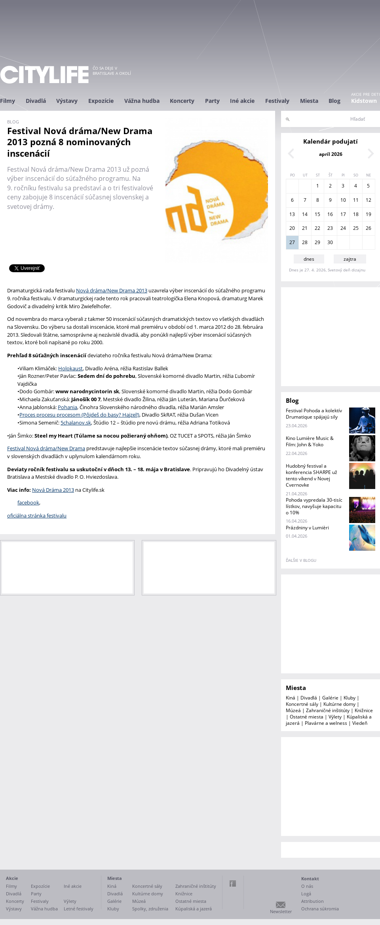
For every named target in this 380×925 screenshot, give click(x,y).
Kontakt (310, 878)
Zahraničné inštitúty (328, 710)
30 (330, 242)
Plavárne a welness (326, 723)
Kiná (290, 697)
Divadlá (36, 100)
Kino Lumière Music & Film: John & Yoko (310, 441)
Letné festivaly (78, 909)
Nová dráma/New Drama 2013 (111, 290)
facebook (28, 502)
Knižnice (364, 710)
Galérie (330, 697)
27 (292, 242)
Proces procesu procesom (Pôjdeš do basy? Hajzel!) (79, 414)
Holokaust (70, 368)
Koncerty (182, 100)
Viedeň (359, 723)
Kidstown (364, 100)
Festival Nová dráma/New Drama (46, 448)
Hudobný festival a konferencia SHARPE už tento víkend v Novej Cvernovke (311, 475)
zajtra (350, 259)
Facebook (232, 883)
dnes (309, 259)
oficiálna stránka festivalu (36, 515)
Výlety (335, 716)
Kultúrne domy (339, 704)
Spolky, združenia (150, 909)
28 (305, 242)
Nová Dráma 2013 (53, 489)
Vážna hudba (142, 100)
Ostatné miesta (306, 716)
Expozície (101, 100)
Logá (306, 894)
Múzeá (293, 710)
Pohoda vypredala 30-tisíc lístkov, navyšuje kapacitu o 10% (314, 506)
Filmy (7, 100)
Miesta (309, 100)
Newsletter (281, 911)
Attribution (312, 901)
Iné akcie (242, 100)
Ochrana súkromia (320, 909)
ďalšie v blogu (301, 560)
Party (212, 100)
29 (317, 242)
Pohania (67, 407)
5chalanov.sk (76, 422)
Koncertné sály (302, 704)
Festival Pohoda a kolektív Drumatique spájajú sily (314, 413)
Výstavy (67, 100)
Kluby (349, 697)
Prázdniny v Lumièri (307, 527)
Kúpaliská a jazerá (193, 909)
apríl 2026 (330, 154)
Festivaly (277, 100)
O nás (307, 886)
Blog (334, 100)
